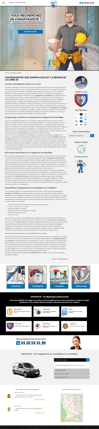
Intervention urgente (61, 360)
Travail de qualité (60, 370)
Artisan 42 (7, 72)
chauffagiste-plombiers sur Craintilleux (36, 101)
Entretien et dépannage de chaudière (18, 206)
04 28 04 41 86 (86, 2)
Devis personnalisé (13, 214)
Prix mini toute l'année (62, 374)
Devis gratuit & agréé (61, 377)
